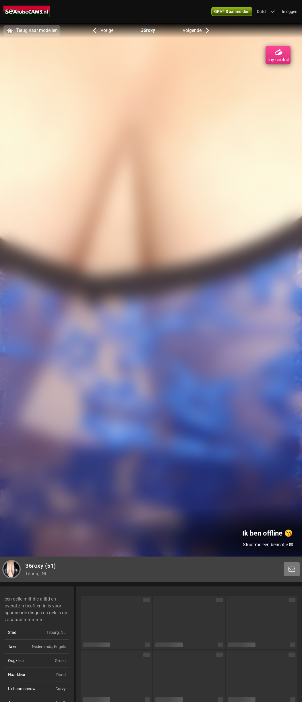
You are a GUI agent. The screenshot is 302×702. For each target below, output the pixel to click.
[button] (266, 11)
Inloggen (289, 11)
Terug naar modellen (32, 30)
